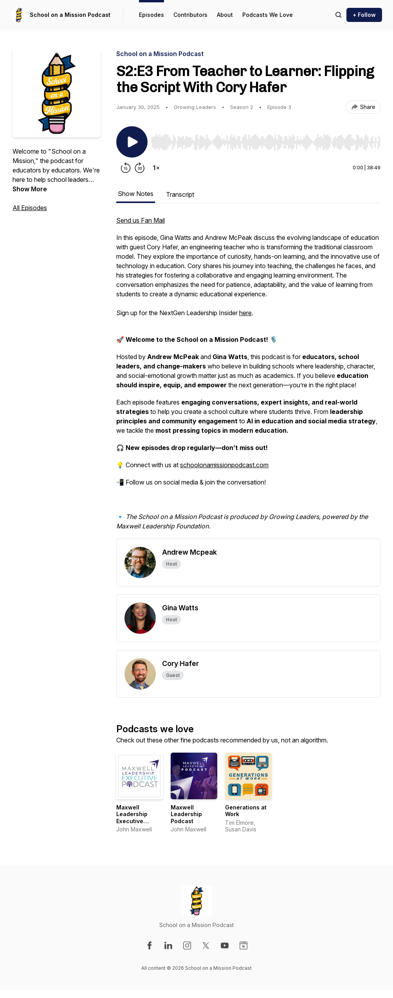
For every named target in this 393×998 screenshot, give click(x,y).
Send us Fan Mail (140, 220)
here (245, 313)
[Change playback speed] (156, 167)
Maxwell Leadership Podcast (186, 814)
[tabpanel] (248, 377)
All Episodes (30, 208)
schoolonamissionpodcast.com (224, 465)
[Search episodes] (338, 15)
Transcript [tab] (180, 194)
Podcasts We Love (267, 14)
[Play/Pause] (132, 142)
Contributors (190, 14)
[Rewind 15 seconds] (125, 167)
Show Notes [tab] (135, 194)
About (225, 14)
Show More (30, 189)
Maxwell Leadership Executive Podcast (132, 817)
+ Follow (364, 14)
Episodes (151, 14)
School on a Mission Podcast (70, 14)
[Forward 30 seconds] (139, 167)
